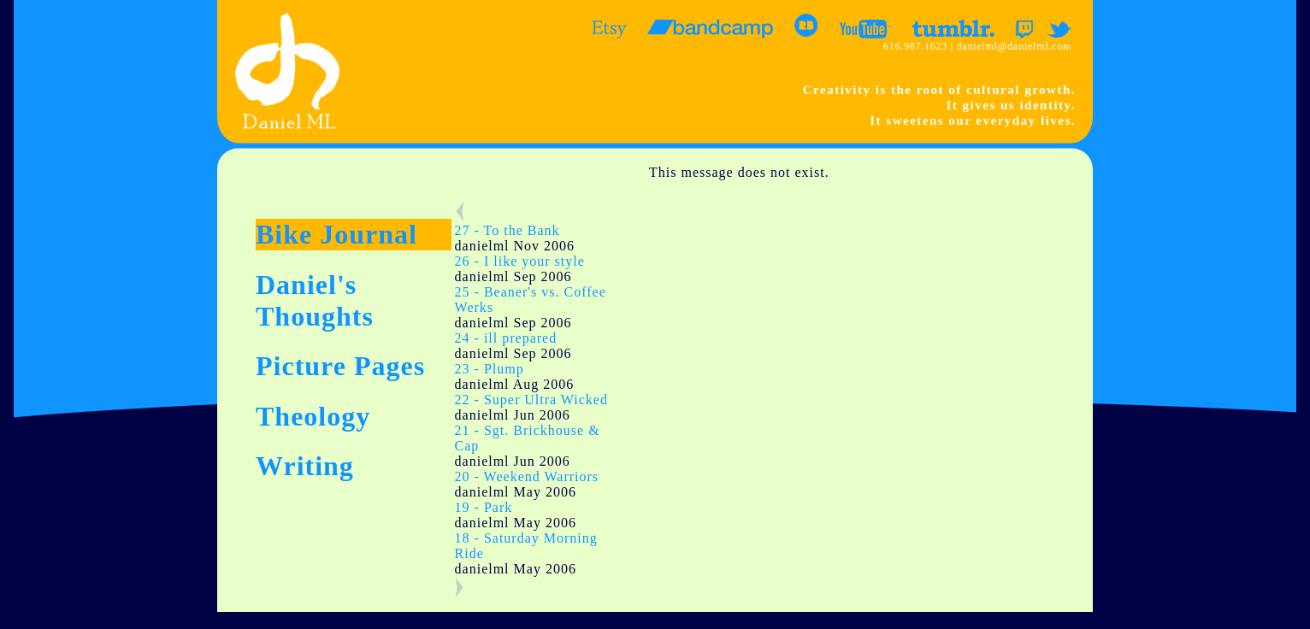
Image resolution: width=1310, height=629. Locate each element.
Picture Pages (340, 365)
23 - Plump (489, 369)
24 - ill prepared (506, 338)
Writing (305, 465)
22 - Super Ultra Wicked (531, 399)
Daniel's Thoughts (315, 300)
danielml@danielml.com (1014, 46)
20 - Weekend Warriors (527, 476)
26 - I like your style (520, 261)
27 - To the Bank (507, 230)
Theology (313, 416)
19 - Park (484, 507)
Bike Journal (336, 234)
